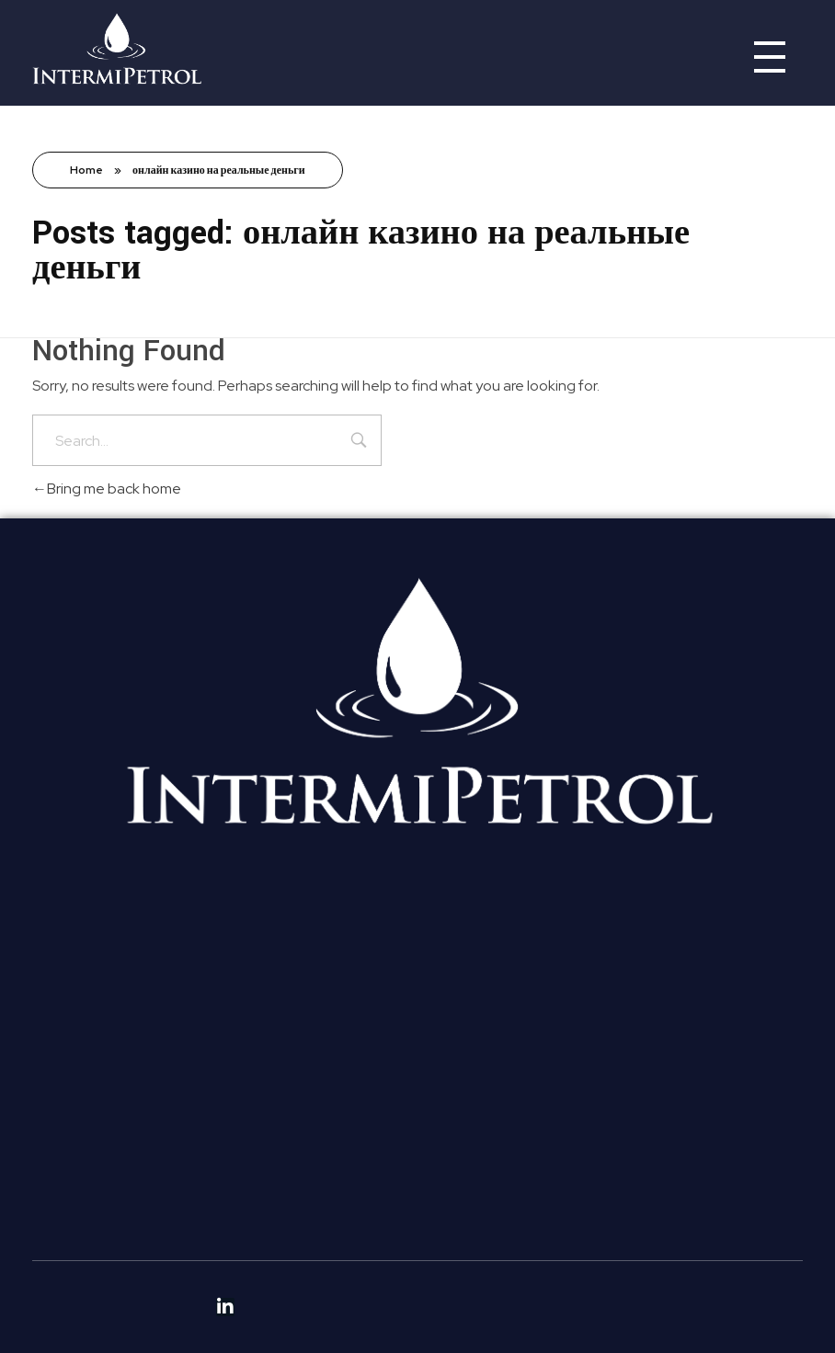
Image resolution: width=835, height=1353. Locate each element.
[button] (225, 978)
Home (86, 170)
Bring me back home (106, 488)
